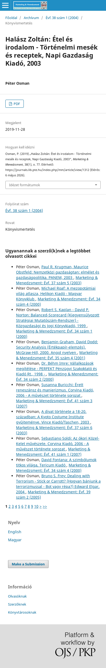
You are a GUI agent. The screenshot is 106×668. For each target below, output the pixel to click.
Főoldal (11, 17)
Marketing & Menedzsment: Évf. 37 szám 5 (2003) (57, 280)
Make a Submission (28, 564)
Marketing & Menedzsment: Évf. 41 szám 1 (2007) (53, 451)
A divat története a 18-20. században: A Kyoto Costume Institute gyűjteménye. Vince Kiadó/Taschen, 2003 (53, 417)
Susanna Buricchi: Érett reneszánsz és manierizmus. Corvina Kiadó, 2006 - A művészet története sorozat (55, 390)
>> (45, 506)
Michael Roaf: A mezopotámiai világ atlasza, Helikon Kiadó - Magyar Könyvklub (56, 293)
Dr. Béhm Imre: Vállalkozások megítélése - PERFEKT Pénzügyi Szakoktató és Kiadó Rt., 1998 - (56, 368)
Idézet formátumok (24, 184)
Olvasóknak (17, 596)
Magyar (15, 539)
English (14, 531)
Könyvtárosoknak (22, 612)
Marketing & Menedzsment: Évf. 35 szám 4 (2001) (57, 355)
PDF (16, 103)
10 (36, 506)
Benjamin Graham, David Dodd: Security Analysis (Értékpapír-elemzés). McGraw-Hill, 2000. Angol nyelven (57, 347)
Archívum (31, 17)
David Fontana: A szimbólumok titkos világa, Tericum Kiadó (56, 462)
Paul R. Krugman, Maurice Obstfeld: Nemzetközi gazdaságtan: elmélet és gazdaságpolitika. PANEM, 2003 (57, 272)
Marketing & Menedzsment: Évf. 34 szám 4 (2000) (53, 467)
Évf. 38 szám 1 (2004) (62, 17)
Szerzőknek (17, 604)
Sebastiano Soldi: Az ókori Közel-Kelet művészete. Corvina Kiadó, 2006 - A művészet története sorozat (57, 443)
